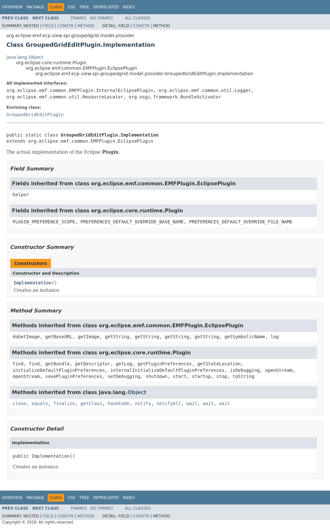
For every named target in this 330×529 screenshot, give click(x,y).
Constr (65, 26)
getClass (91, 403)
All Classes (137, 18)
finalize (64, 403)
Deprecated (106, 7)
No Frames (101, 18)
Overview (12, 7)
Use (71, 7)
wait (192, 403)
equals (40, 403)
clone (19, 403)
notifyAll (169, 403)
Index (129, 7)
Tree (84, 7)
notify (143, 403)
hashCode (118, 403)
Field (48, 26)
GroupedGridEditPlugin (34, 114)
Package (35, 7)
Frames (79, 18)
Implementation (33, 282)
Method (85, 26)
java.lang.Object (24, 57)
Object (137, 392)
